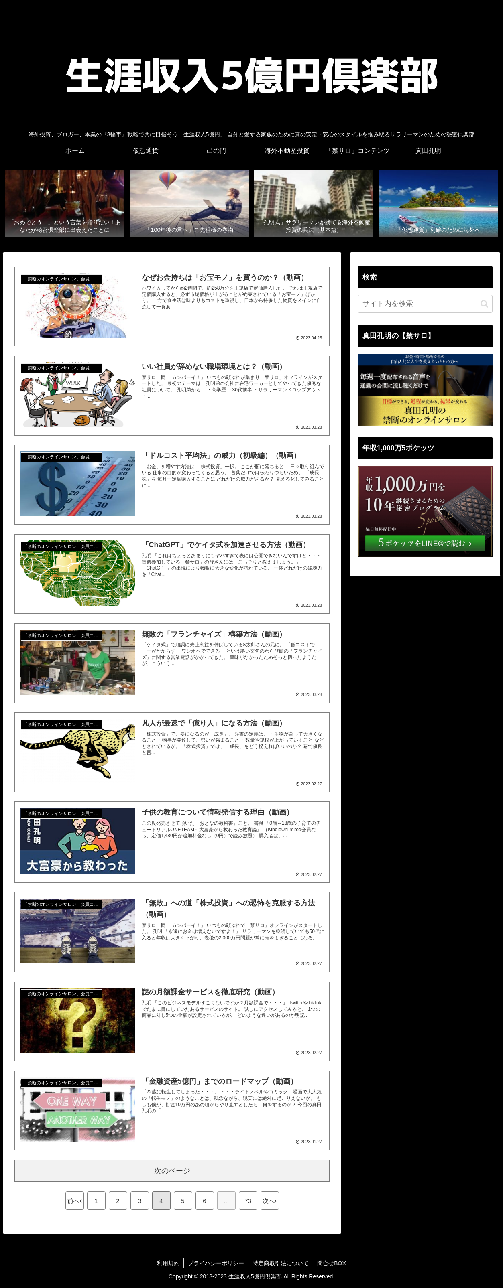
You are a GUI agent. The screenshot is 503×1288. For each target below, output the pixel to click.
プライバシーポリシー (216, 1263)
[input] (425, 304)
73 (247, 1200)
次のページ (172, 1171)
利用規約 (168, 1263)
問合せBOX (331, 1263)
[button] (484, 303)
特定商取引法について (281, 1263)
